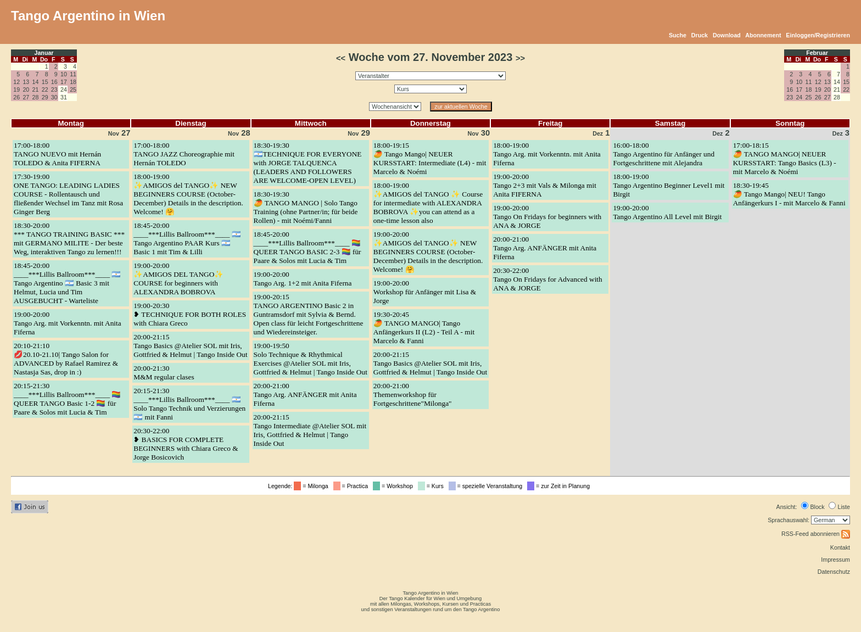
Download (727, 35)
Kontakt (840, 547)
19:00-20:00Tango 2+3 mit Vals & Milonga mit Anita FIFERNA (544, 185)
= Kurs (432, 486)
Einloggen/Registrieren (818, 35)
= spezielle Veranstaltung (487, 486)
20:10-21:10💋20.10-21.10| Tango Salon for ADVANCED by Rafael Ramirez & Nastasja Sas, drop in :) (66, 359)
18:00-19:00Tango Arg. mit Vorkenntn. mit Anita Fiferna (547, 154)
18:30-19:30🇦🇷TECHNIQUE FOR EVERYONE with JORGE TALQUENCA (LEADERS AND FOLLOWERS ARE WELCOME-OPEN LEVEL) (308, 162)
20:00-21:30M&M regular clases (163, 372)
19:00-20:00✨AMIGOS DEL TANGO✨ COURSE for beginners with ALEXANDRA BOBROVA (178, 278)
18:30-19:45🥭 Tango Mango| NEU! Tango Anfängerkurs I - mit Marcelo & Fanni (789, 194)
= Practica (352, 486)
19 (16, 89)
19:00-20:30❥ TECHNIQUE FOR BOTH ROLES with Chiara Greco (189, 314)
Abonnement (763, 35)
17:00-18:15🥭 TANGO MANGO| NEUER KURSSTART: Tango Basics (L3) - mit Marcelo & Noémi (784, 158)
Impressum (835, 559)
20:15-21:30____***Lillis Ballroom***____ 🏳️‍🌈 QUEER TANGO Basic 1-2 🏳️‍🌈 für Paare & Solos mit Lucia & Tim (67, 399)
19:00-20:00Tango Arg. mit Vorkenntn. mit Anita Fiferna (67, 323)
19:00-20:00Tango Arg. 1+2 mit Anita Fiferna (303, 278)
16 (54, 82)
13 (26, 82)
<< (340, 58)
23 (54, 89)
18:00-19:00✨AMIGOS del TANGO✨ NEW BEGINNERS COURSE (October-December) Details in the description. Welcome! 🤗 (188, 194)
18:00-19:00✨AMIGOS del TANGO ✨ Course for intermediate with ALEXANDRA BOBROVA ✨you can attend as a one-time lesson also (428, 203)
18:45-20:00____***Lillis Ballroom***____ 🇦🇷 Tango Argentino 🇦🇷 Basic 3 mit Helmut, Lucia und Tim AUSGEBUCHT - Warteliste (67, 283)
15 (45, 82)
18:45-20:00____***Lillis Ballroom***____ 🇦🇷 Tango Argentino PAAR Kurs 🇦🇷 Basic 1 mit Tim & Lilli (187, 238)
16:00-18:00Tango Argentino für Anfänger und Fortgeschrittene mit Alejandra (663, 154)
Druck (699, 35)
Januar (44, 52)
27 (26, 97)
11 (73, 74)
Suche (677, 35)
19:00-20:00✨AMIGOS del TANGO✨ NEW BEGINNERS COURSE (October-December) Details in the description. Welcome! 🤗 (428, 251)
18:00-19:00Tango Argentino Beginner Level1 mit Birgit (668, 185)
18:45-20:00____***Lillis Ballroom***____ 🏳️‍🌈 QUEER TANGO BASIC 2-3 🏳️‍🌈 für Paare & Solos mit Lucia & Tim (307, 247)
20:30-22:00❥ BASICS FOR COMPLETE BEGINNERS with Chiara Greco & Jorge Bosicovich (185, 444)
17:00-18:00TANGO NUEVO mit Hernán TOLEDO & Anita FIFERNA (57, 154)
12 (16, 82)
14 (35, 82)
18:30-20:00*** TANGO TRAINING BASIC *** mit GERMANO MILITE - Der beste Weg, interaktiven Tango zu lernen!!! (69, 238)
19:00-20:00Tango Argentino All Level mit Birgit (667, 212)
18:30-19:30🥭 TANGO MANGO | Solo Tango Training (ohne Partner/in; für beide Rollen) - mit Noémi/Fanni (306, 207)
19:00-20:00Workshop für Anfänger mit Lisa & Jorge (424, 292)
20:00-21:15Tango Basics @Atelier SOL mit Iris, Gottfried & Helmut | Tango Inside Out (190, 346)
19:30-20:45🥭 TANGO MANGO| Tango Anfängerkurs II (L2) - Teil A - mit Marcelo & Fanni (423, 327)
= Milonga (312, 486)
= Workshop (394, 486)
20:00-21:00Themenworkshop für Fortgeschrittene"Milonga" (412, 394)
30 (54, 97)
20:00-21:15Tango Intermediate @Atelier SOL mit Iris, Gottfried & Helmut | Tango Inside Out (310, 430)
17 (63, 82)
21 (35, 89)
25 (73, 89)
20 (26, 89)
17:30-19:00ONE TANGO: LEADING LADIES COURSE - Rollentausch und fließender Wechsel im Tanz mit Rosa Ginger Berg (68, 194)
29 (45, 97)
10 (63, 74)
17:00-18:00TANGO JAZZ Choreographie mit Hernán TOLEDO (183, 154)
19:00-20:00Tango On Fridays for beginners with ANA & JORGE (547, 217)
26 (16, 97)
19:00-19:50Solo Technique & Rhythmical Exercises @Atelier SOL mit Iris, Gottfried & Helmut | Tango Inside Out (310, 359)
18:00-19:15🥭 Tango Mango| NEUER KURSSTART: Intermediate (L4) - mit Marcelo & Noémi (430, 158)
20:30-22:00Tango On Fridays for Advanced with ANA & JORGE (547, 279)
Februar (817, 52)
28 (35, 97)
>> (520, 58)
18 (73, 82)
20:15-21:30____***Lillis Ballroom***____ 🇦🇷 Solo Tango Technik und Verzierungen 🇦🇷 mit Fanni (189, 404)
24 (799, 97)
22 (45, 89)
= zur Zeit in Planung (560, 486)
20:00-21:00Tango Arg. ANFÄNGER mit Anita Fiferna (305, 394)
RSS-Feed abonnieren (815, 533)
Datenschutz (834, 571)
